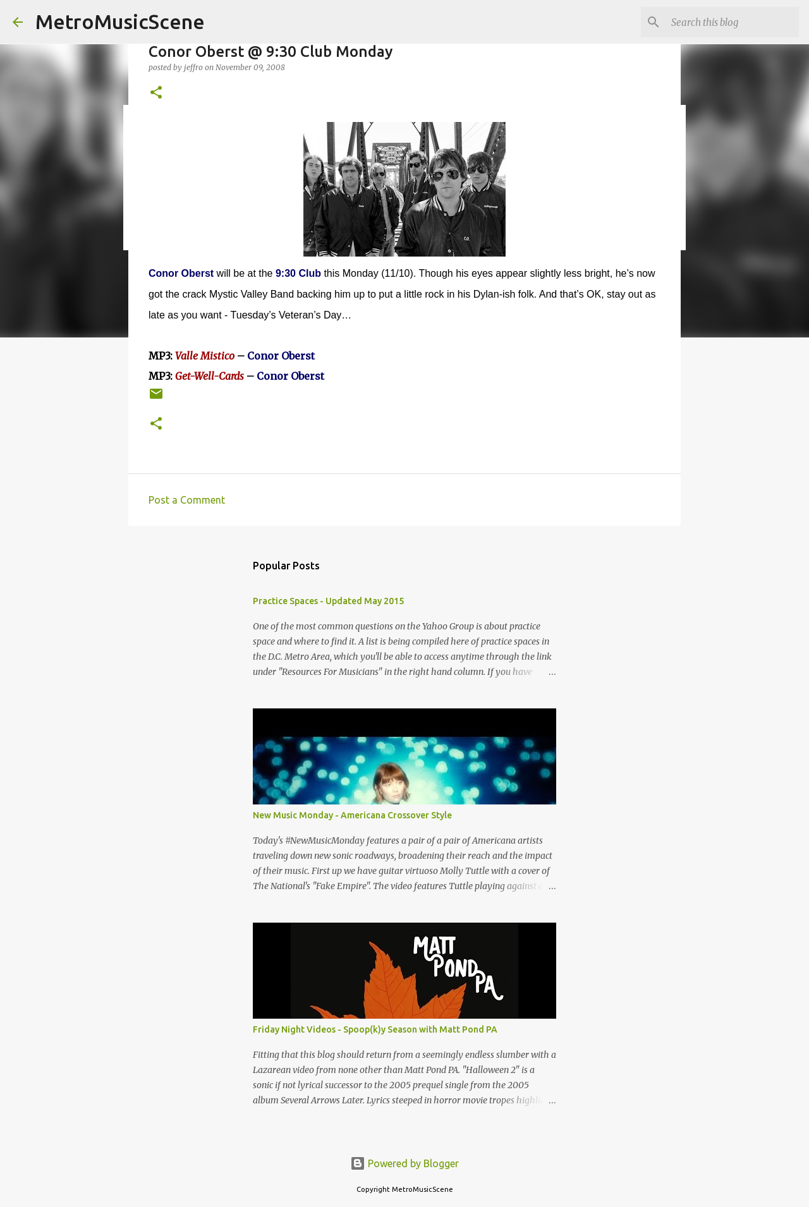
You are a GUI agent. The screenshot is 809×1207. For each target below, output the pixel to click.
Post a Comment (187, 500)
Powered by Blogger (404, 1163)
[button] (156, 93)
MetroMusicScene (120, 21)
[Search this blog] (732, 22)
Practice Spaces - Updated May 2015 (328, 601)
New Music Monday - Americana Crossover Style (352, 815)
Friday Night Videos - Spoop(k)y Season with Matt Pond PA (375, 1029)
